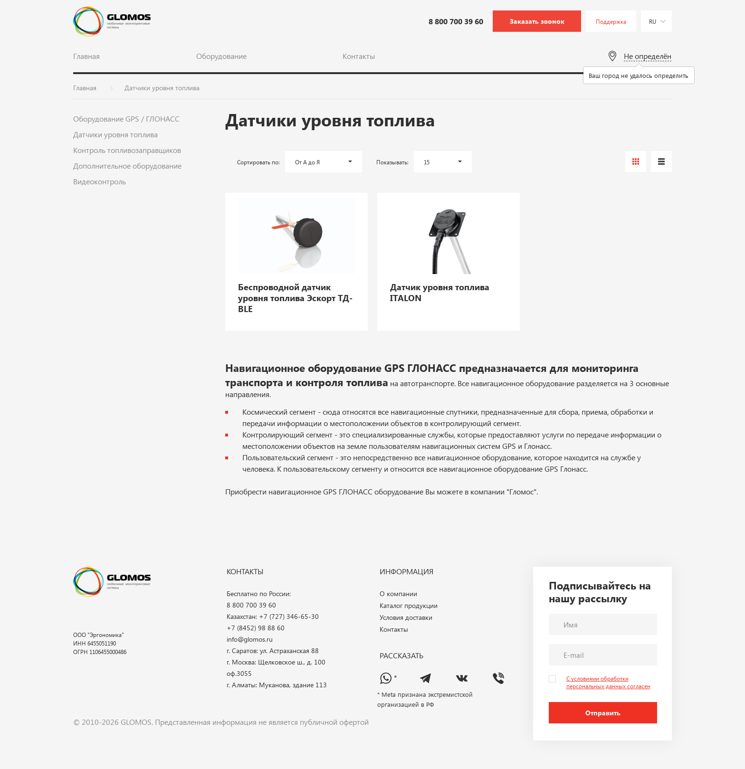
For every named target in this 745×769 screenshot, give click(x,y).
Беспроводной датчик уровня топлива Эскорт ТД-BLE (295, 298)
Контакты (359, 56)
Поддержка (611, 21)
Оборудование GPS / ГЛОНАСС (126, 118)
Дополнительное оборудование (127, 166)
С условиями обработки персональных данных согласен (608, 682)
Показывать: (392, 162)
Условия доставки (406, 617)
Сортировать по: (258, 162)
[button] (323, 161)
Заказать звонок (537, 21)
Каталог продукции (409, 605)
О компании (398, 593)
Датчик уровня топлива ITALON (439, 292)
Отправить (603, 712)
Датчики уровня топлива (115, 134)
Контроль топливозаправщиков (127, 150)
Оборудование (221, 56)
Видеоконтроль (99, 181)
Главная (86, 56)
